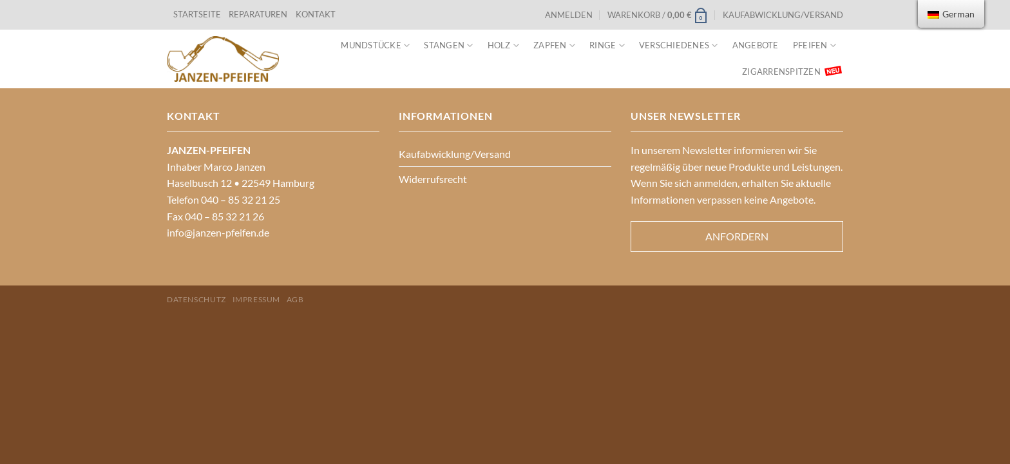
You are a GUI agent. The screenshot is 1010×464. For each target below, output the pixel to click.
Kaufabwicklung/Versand (783, 15)
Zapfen (554, 45)
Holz (503, 45)
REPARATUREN (259, 14)
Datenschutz (196, 299)
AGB (295, 299)
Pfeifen (814, 45)
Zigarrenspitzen (781, 71)
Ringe (607, 45)
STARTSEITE (197, 14)
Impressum (257, 299)
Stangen (448, 45)
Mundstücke (375, 45)
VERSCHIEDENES (678, 45)
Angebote (755, 45)
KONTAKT (316, 14)
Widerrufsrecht (433, 179)
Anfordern (736, 236)
